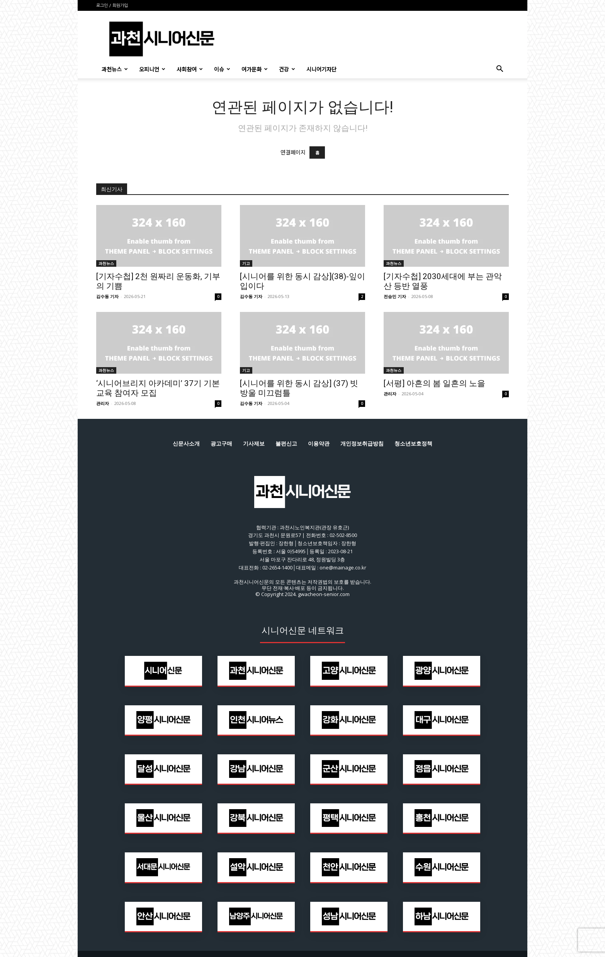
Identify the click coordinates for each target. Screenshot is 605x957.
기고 (246, 263)
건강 (287, 69)
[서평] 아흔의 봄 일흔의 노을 (434, 383)
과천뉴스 (115, 69)
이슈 (222, 69)
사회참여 (190, 69)
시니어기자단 (321, 69)
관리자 (102, 403)
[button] (499, 69)
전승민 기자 (395, 296)
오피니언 (152, 69)
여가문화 (254, 69)
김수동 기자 (107, 296)
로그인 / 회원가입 (112, 5)
